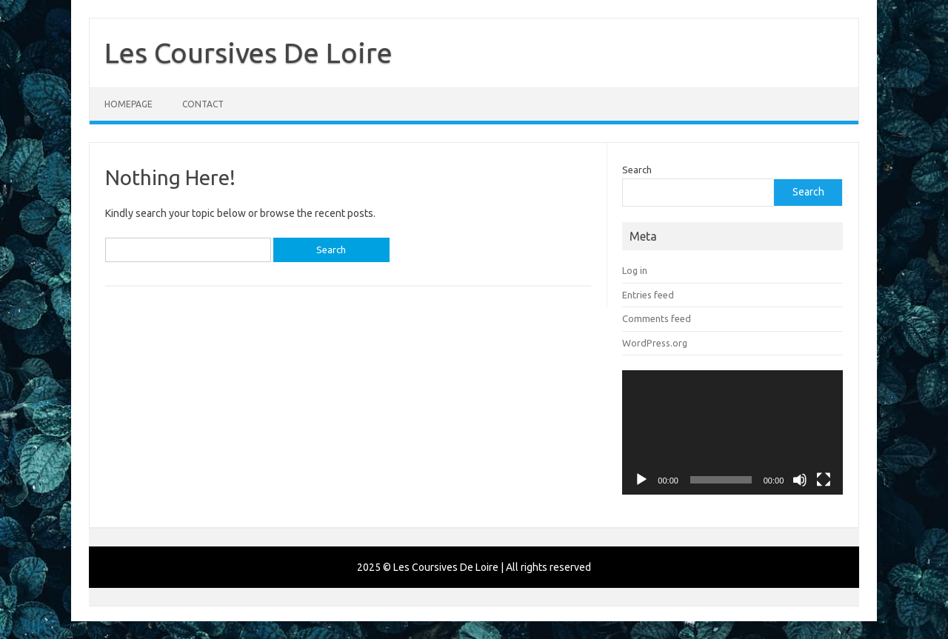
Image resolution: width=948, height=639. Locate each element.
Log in (634, 270)
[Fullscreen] (823, 479)
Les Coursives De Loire (248, 52)
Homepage (128, 104)
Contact (203, 104)
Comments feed (656, 318)
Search (637, 169)
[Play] (641, 479)
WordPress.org (654, 343)
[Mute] (799, 479)
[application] (732, 432)
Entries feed (648, 295)
